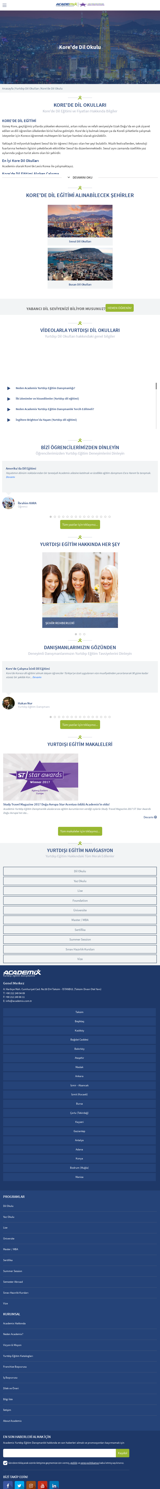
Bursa (79, 1103)
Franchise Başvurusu (15, 1366)
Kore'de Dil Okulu (52, 88)
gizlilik (73, 1462)
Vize (80, 959)
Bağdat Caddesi (79, 1039)
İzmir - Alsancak (79, 1085)
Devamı (10, 477)
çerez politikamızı (90, 1462)
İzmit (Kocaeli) (79, 1094)
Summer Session (80, 939)
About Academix (12, 1421)
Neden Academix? (13, 1334)
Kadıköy (79, 1030)
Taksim (79, 1012)
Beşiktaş (79, 1021)
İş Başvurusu (10, 1377)
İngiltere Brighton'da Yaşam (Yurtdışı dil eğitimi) (42, 420)
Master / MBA (80, 920)
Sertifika (80, 930)
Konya (79, 1158)
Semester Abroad (13, 1282)
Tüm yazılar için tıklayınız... (80, 524)
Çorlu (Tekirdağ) (79, 1113)
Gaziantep (79, 1131)
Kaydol (122, 1453)
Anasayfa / (8, 88)
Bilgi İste (8, 1399)
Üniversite (80, 910)
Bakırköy (79, 1049)
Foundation (80, 900)
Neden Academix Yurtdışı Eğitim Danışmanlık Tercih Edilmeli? (50, 409)
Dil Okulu (80, 871)
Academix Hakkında (14, 1323)
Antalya (79, 1140)
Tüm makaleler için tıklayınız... (80, 831)
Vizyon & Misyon (12, 1345)
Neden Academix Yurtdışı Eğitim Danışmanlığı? (41, 388)
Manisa (79, 1177)
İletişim (7, 1410)
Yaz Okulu (80, 881)
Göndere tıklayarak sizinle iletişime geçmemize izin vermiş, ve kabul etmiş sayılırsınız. (66, 1462)
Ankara (79, 1076)
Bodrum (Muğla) (79, 1167)
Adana (79, 1149)
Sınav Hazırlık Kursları (80, 949)
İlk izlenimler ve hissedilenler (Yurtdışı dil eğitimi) (43, 399)
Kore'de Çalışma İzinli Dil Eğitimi (28, 669)
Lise (80, 891)
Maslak (79, 1067)
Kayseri (79, 1122)
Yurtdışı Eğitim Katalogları (18, 1356)
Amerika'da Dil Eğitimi (21, 468)
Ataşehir (79, 1058)
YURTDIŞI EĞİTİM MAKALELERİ (80, 744)
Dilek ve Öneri (11, 1388)
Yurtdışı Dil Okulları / (28, 88)
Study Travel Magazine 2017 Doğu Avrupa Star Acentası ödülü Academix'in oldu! (56, 804)
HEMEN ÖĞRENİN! (120, 308)
